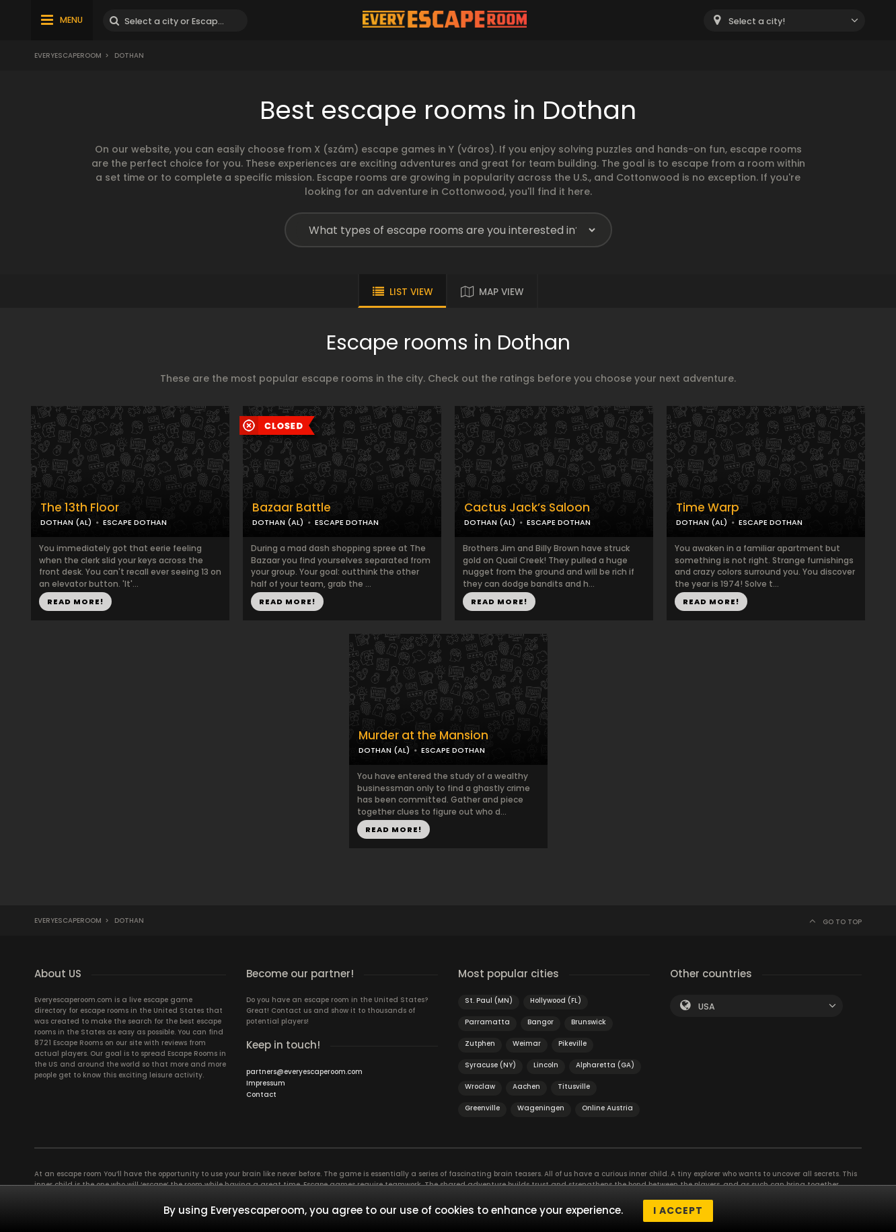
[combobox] (784, 20)
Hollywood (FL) (555, 1000)
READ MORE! (75, 601)
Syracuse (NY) (490, 1065)
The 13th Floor (79, 508)
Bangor (540, 1022)
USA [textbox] (706, 1006)
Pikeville (572, 1043)
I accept (678, 1210)
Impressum (265, 1083)
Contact (261, 1095)
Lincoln (545, 1065)
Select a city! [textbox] (757, 21)
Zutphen (480, 1043)
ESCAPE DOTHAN (135, 522)
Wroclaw (480, 1086)
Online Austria (607, 1108)
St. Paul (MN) (489, 1000)
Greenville (482, 1108)
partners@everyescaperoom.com (304, 1072)
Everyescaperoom (68, 55)
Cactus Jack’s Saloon (527, 508)
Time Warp (707, 508)
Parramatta (487, 1022)
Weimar (527, 1043)
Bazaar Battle (291, 508)
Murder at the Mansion (423, 736)
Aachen (526, 1086)
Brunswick (588, 1022)
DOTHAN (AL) (65, 522)
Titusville (574, 1086)
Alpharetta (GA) (605, 1065)
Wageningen (540, 1108)
